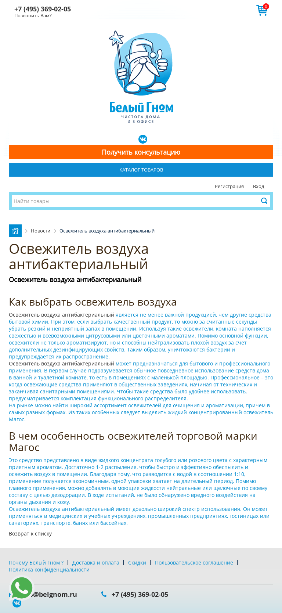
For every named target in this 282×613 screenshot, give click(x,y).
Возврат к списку (30, 533)
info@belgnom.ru (48, 594)
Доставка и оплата (95, 562)
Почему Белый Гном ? (36, 562)
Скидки (137, 562)
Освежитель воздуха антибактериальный (62, 314)
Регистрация (229, 186)
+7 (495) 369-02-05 (42, 8)
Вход (258, 186)
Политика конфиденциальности (49, 569)
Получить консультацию (141, 152)
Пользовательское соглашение (194, 562)
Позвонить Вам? (33, 15)
